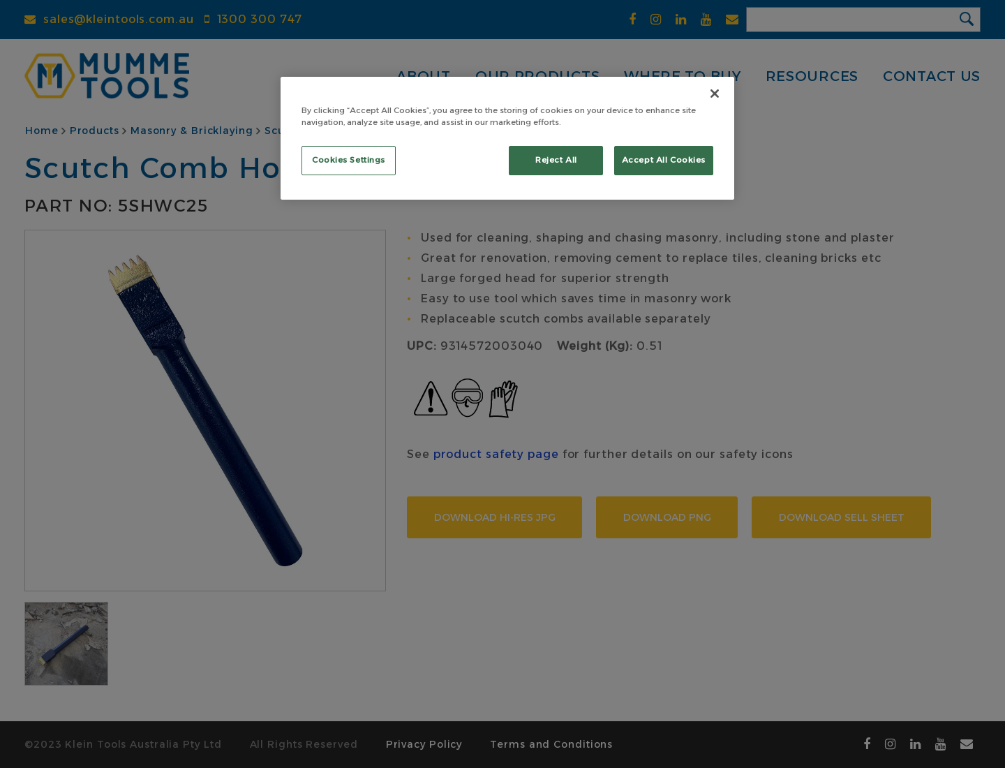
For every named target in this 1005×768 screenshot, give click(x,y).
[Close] (714, 93)
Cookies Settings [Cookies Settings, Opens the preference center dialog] (348, 160)
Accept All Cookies (664, 160)
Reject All (556, 160)
